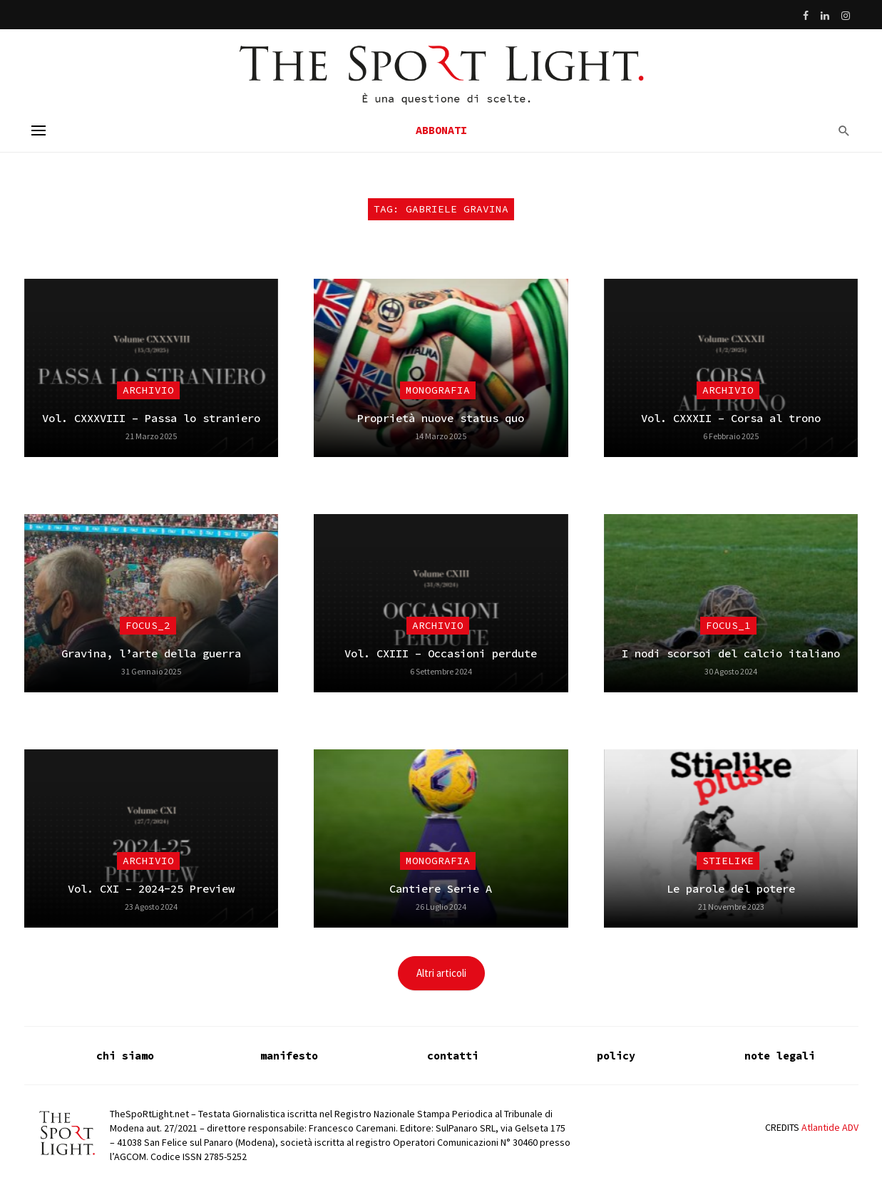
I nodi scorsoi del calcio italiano (731, 653)
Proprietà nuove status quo (440, 418)
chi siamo (125, 1055)
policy (616, 1055)
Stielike (728, 860)
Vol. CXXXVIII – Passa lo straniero (151, 418)
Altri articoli (441, 973)
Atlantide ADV (829, 1127)
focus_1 (728, 625)
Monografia (438, 390)
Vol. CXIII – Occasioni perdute (440, 653)
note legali (779, 1055)
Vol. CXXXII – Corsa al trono (731, 418)
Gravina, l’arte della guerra (151, 653)
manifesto (289, 1055)
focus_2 (147, 625)
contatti (452, 1055)
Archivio (148, 390)
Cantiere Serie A (440, 889)
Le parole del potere (731, 889)
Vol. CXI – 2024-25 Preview (151, 889)
